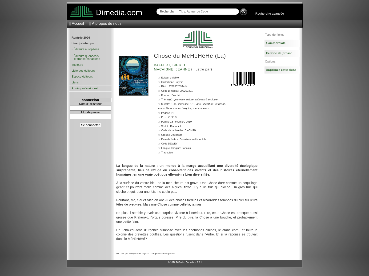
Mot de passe (90, 112)
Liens (75, 82)
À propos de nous (106, 23)
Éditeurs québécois (86, 56)
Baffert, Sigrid (170, 65)
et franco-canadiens (86, 59)
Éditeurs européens (86, 49)
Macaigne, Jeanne (172, 69)
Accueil (78, 23)
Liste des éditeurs (83, 70)
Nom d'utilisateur (90, 104)
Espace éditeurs (82, 76)
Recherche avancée (269, 13)
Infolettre (77, 64)
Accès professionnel (85, 88)
